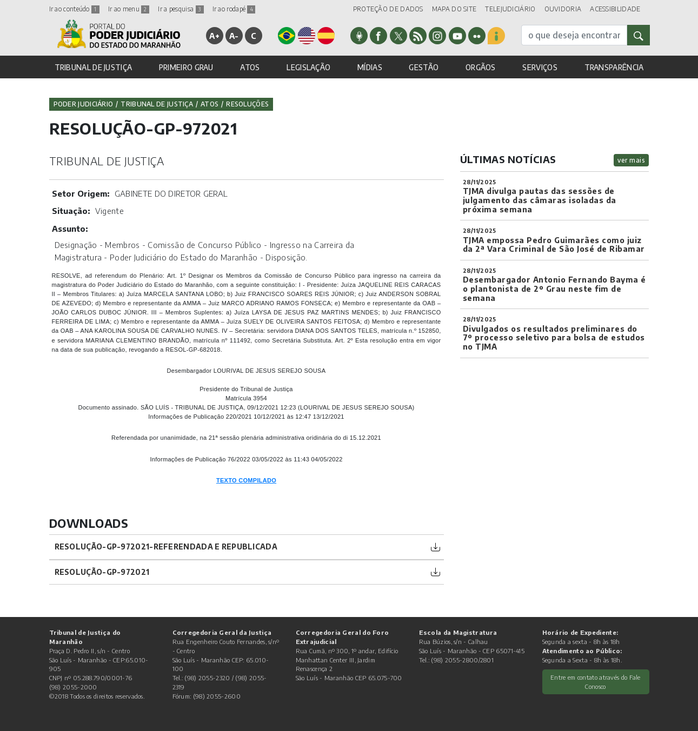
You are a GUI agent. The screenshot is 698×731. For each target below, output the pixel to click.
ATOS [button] (250, 67)
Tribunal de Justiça (157, 104)
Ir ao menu (128, 9)
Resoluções (247, 104)
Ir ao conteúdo (74, 9)
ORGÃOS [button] (481, 67)
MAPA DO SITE (454, 9)
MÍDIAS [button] (369, 67)
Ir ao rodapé (234, 9)
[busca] (574, 35)
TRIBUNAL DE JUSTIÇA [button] (93, 67)
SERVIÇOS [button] (539, 67)
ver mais (631, 160)
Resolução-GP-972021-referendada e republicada (166, 546)
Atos (209, 104)
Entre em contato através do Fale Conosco (595, 681)
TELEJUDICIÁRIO (510, 9)
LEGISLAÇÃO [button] (308, 67)
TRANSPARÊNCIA (614, 67)
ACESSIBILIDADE (615, 9)
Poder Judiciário (84, 104)
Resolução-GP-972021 (102, 571)
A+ (214, 36)
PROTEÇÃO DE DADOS (388, 9)
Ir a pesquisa (180, 9)
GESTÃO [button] (423, 67)
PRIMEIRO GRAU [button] (186, 67)
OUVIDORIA (563, 9)
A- (234, 36)
